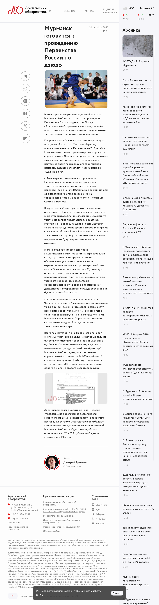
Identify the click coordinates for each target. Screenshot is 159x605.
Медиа (89, 11)
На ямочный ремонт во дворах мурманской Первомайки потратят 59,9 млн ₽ (136, 143)
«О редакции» (36, 548)
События (69, 11)
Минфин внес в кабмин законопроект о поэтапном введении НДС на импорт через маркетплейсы (137, 114)
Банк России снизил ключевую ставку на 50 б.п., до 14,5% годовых (136, 558)
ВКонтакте (101, 505)
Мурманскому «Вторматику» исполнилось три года (136, 580)
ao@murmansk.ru (20, 518)
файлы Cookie (63, 591)
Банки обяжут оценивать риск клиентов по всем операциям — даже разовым (138, 533)
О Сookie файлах (51, 531)
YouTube (100, 523)
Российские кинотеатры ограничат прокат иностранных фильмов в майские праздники (137, 86)
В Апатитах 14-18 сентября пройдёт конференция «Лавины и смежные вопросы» (138, 313)
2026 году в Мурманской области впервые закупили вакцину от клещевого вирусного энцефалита (137, 482)
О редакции (14, 522)
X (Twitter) (101, 519)
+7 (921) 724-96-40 (20, 514)
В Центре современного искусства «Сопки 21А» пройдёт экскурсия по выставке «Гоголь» (137, 419)
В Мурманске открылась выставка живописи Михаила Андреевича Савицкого (137, 203)
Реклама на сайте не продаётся (18, 528)
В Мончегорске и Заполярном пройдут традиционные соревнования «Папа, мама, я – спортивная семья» (135, 450)
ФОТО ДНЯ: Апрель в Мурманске (136, 63)
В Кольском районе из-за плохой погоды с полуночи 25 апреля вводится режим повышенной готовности (138, 285)
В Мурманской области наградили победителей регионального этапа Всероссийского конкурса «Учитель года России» (138, 255)
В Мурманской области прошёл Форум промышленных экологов (138, 395)
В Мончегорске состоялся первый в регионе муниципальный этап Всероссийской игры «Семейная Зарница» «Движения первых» (138, 173)
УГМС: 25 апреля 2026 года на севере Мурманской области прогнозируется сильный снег (138, 342)
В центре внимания (110, 11)
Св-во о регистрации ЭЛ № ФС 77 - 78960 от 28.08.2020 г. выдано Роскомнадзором (64, 510)
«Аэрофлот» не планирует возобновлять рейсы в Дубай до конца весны (138, 370)
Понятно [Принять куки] (117, 593)
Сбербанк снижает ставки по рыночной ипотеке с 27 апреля (138, 509)
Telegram (100, 514)
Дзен (98, 509)
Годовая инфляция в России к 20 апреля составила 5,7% (134, 228)
